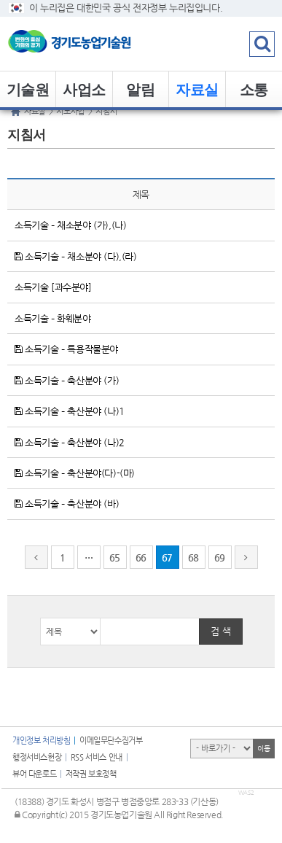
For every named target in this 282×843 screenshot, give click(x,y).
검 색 (221, 631)
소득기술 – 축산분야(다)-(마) (75, 472)
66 (141, 557)
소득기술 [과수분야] (53, 286)
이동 (263, 749)
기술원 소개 (28, 95)
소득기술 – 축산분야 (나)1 (70, 410)
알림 (140, 90)
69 (219, 557)
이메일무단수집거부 (110, 740)
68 (193, 557)
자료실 (197, 90)
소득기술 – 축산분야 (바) (67, 503)
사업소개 (84, 95)
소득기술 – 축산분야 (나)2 (70, 442)
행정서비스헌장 (36, 757)
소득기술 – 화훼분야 (53, 318)
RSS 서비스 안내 (96, 757)
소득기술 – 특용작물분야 (66, 348)
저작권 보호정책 (91, 774)
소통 (254, 90)
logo (91, 44)
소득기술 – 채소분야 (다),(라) (76, 256)
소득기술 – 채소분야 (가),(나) (70, 225)
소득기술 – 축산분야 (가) (67, 380)
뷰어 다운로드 (34, 774)
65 (114, 557)
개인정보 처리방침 (41, 740)
